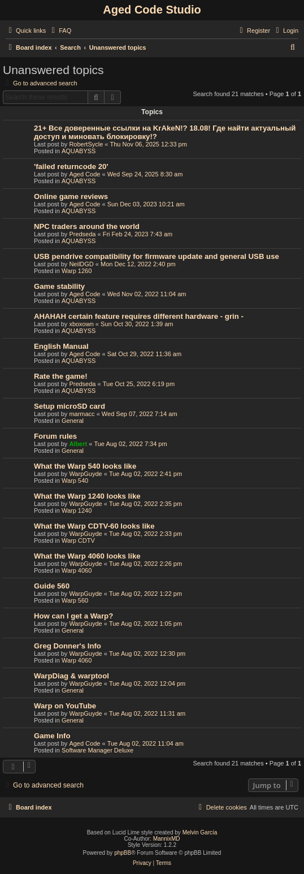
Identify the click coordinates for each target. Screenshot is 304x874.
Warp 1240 (77, 510)
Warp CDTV (78, 540)
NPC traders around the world (87, 226)
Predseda (82, 234)
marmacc (81, 413)
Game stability (59, 286)
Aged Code (84, 174)
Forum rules (55, 436)
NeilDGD (81, 264)
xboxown (81, 324)
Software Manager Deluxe (97, 750)
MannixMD (166, 839)
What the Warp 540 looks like (85, 466)
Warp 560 (75, 600)
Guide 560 (52, 586)
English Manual (61, 346)
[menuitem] (60, 30)
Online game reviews (71, 196)
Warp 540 (75, 480)
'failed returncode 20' (71, 166)
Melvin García (200, 832)
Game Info (52, 736)
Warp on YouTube (65, 706)
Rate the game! (61, 376)
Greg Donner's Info (67, 646)
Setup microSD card (69, 406)
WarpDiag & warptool (71, 676)
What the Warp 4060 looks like (87, 556)
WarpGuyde (85, 473)
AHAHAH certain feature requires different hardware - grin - (139, 316)
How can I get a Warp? (73, 616)
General (73, 420)
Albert (78, 443)
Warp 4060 (77, 570)
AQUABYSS (79, 151)
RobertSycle (86, 144)
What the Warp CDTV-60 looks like (94, 526)
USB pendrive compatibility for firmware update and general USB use (156, 256)
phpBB (122, 853)
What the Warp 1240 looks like (87, 496)
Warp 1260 (77, 270)
